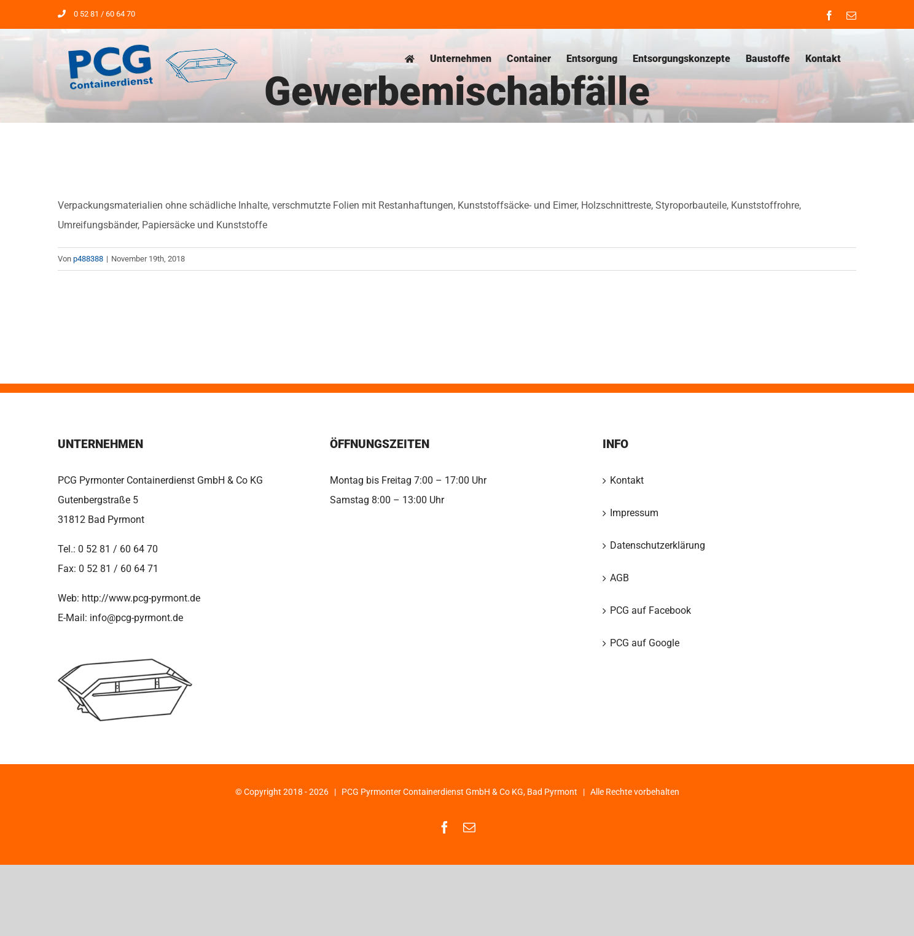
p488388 (88, 258)
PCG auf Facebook (650, 610)
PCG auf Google (644, 643)
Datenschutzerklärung (657, 545)
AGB (619, 578)
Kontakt (627, 480)
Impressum (634, 513)
